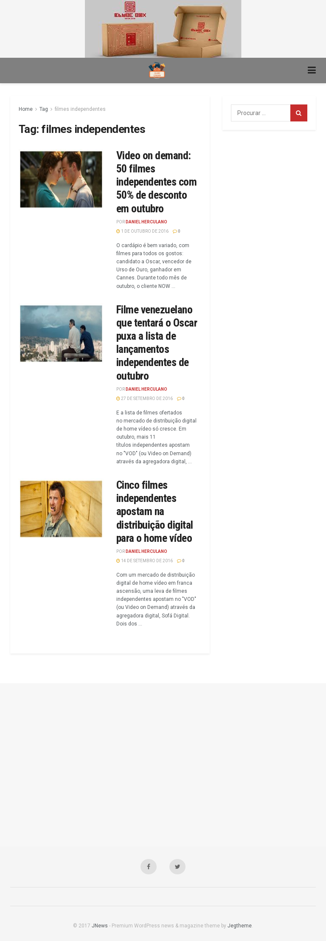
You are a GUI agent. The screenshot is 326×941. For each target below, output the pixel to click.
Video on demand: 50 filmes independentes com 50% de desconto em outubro (156, 182)
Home (26, 109)
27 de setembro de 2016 (144, 398)
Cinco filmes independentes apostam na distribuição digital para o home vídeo (154, 511)
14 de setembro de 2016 (144, 560)
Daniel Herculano (146, 222)
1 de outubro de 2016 (142, 231)
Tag (43, 109)
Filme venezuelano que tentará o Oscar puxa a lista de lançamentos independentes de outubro (156, 342)
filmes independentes (80, 109)
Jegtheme (240, 926)
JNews (100, 926)
